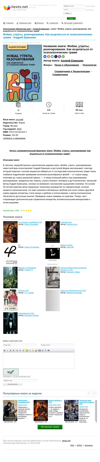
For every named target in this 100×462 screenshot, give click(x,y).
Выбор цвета (35, 350)
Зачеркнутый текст (13, 350)
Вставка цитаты (42, 350)
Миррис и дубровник (27, 268)
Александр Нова (55, 405)
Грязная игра (66, 222)
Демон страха (66, 245)
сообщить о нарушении (14, 138)
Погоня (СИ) (23, 291)
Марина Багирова (74, 293)
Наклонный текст (7, 350)
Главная (9, 23)
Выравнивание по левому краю (17, 350)
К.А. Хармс (29, 293)
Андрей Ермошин (72, 60)
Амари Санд (22, 405)
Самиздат (53, 23)
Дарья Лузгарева (31, 247)
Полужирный (4, 350)
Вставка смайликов (26, 350)
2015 (19, 129)
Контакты (89, 445)
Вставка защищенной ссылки (32, 350)
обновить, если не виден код (16, 376)
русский (19, 119)
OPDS (79, 445)
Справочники (60, 74)
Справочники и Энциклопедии (72, 71)
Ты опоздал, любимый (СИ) (30, 222)
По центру (20, 350)
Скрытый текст (39, 350)
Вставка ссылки (29, 350)
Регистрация (90, 6)
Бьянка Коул (72, 224)
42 (19, 245)
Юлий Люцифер (31, 224)
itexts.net (66, 441)
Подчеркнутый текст (10, 350)
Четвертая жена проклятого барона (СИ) (86, 402)
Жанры (40, 23)
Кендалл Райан (73, 272)
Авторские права (50, 427)
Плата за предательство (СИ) (73, 291)
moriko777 (28, 270)
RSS (72, 445)
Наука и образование (67, 65)
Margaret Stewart (31, 315)
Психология (89, 65)
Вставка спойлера (48, 350)
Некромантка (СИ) (26, 313)
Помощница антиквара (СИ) (24, 401)
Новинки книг (25, 23)
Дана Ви (70, 247)
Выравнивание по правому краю (23, 350)
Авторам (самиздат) (73, 23)
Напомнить (90, 10)
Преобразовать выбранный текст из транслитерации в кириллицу (45, 350)
